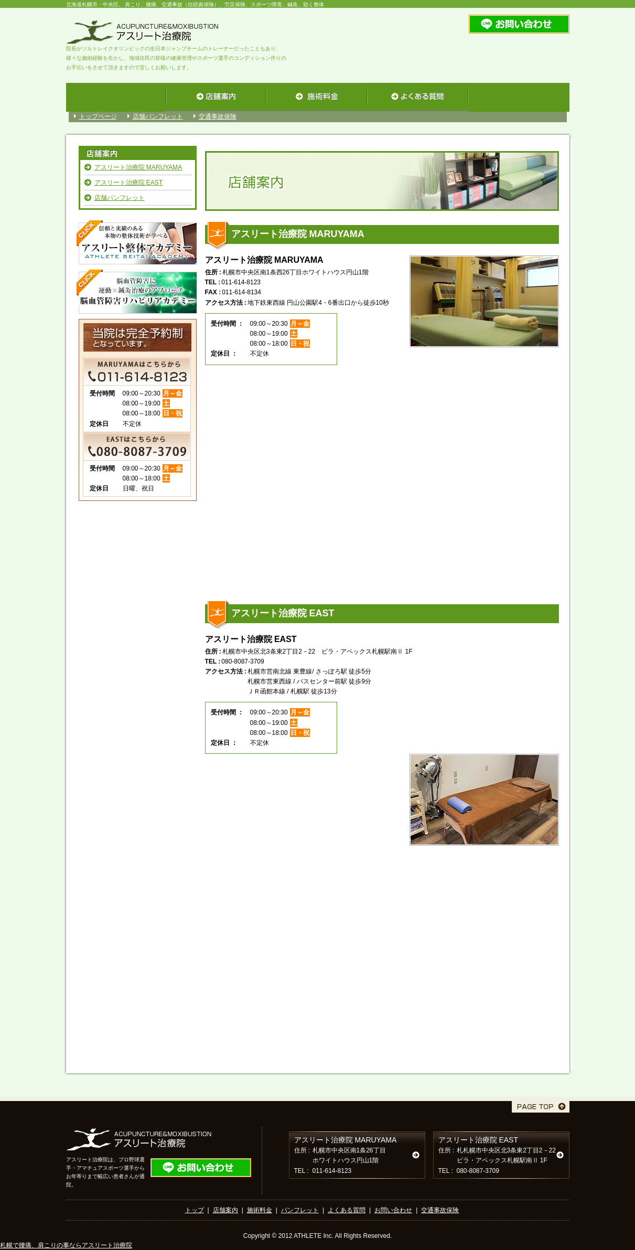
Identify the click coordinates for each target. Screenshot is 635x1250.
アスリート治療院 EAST (128, 182)
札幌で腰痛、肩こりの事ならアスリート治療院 (66, 1245)
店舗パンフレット (158, 116)
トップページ (98, 116)
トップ (194, 1210)
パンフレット (300, 1210)
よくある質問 (346, 1210)
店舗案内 (225, 1210)
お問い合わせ (393, 1210)
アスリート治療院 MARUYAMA (138, 167)
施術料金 (259, 1210)
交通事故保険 (217, 116)
